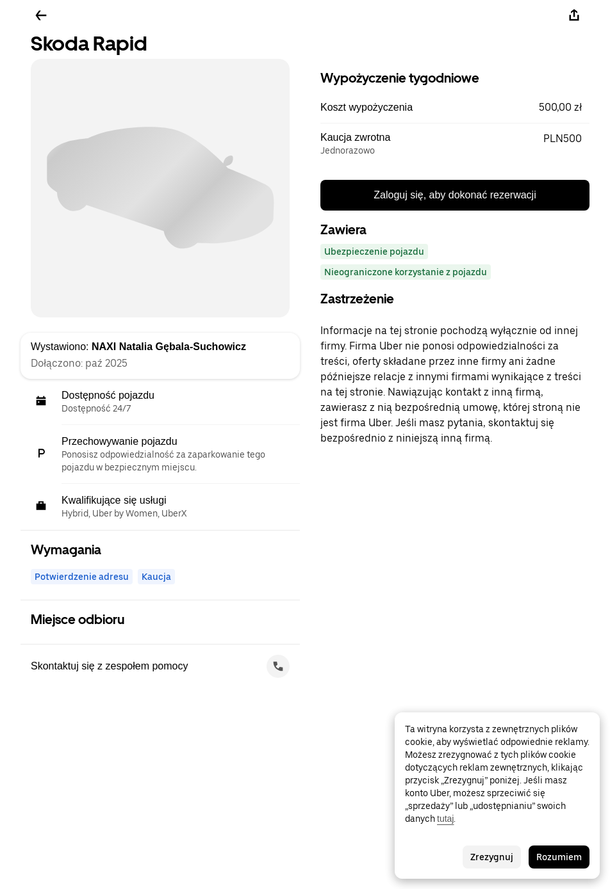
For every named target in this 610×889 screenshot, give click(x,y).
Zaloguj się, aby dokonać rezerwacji (455, 194)
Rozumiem (559, 857)
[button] (454, 107)
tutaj (445, 818)
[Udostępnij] (574, 15)
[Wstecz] (41, 15)
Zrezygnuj (491, 857)
